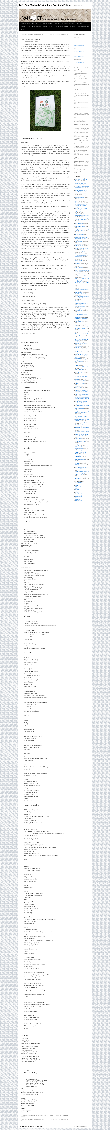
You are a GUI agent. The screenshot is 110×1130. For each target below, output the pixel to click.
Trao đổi (66, 26)
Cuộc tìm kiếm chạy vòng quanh (81, 394)
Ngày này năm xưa (78, 241)
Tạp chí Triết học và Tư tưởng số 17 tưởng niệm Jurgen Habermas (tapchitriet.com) (82, 280)
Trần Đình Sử (78, 499)
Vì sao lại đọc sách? (79, 310)
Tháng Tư (77, 379)
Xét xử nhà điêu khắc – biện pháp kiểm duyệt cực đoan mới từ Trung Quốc (82, 356)
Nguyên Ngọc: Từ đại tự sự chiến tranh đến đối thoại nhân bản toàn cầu (81, 392)
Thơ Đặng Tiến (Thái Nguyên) (81, 422)
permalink (23, 1116)
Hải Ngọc (77, 489)
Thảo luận (60, 23)
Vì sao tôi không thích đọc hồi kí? (81, 343)
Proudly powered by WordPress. (81, 1126)
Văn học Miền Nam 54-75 (69, 23)
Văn (37, 23)
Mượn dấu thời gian (79, 495)
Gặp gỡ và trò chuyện (25, 26)
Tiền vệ (76, 497)
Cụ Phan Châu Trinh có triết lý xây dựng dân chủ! (59, 34)
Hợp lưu (77, 490)
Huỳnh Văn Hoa (50, 1115)
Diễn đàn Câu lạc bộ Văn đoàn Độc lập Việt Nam (45, 5)
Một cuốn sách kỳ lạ (79, 321)
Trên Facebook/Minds (36, 26)
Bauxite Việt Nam (78, 482)
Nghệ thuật (79, 23)
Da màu (76, 484)
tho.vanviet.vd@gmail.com (79, 51)
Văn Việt (36, 41)
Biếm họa (45, 26)
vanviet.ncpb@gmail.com (79, 56)
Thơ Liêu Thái (78, 387)
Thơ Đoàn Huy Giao (79, 223)
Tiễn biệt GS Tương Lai (79, 286)
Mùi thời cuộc (78, 202)
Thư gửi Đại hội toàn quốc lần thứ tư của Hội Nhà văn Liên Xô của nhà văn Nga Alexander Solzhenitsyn (82, 192)
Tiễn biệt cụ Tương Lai (79, 264)
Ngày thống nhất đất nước (80, 273)
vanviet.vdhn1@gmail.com (79, 62)
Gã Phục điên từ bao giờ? (80, 380)
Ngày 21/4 (77, 388)
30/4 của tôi (77, 253)
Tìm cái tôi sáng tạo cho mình (80, 257)
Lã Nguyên (77, 492)
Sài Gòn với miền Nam (79, 234)
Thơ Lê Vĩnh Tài (78, 178)
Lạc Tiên (77, 347)
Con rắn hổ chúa (78, 438)
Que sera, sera (78, 222)
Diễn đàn (77, 485)
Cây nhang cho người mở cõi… (81, 275)
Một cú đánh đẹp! (78, 346)
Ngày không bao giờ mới (80, 226)
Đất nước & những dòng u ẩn (81, 251)
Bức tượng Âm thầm (79, 464)
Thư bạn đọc (51, 26)
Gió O (76, 488)
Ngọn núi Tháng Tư (79, 245)
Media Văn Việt (59, 26)
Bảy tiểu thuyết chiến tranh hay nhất (82, 318)
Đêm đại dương (78, 244)
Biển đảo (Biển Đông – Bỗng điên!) (82, 215)
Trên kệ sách (72, 26)
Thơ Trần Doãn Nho (79, 260)
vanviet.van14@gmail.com (79, 45)
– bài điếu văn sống (82, 366)
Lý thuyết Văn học (78, 493)
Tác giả (22, 29)
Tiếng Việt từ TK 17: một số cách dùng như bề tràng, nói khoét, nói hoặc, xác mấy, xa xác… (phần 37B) (82, 210)
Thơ (40, 23)
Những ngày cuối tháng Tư (80, 306)
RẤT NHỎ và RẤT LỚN (80, 372)
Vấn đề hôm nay (30, 23)
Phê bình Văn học (78, 496)
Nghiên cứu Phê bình (47, 23)
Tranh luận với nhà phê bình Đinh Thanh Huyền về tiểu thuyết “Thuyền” (81, 183)
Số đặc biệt (23, 23)
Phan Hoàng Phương (58, 1115)
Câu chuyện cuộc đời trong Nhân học (82, 405)
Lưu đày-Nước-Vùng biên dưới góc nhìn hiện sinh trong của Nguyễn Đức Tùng (82, 473)
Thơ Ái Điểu (77, 342)
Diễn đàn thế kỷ (78, 486)
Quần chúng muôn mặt (79, 408)
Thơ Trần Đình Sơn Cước (80, 331)
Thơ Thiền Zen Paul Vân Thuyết (81, 293)
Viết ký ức (77, 213)
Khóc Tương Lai (78, 292)
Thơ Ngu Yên (77, 263)
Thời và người (78, 358)
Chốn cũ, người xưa (79, 267)
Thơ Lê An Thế (78, 195)
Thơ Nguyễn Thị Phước (79, 197)
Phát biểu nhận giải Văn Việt (83, 26)
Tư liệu (55, 23)
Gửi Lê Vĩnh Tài (78, 233)
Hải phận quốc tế (78, 308)
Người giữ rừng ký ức (79, 383)
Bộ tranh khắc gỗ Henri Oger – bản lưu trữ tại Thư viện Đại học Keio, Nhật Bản (82, 452)
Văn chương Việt (78, 500)
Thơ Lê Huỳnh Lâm (79, 369)
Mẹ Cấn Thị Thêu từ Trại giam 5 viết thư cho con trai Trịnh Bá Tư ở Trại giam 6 (82, 339)
